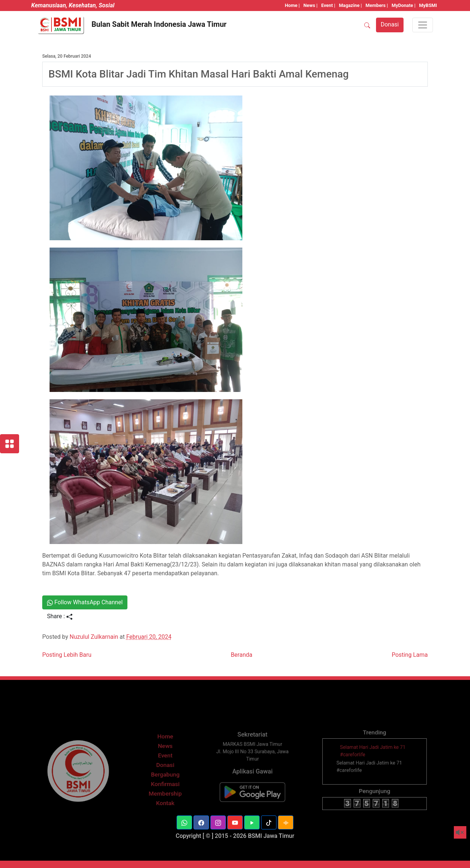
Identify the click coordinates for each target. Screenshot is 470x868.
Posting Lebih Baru (66, 654)
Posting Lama (410, 654)
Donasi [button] (390, 24)
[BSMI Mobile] (252, 801)
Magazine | (350, 5)
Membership (165, 803)
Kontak (165, 811)
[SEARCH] (367, 25)
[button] (184, 822)
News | (310, 5)
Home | (292, 5)
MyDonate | (404, 5)
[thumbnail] (343, 764)
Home (165, 755)
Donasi (165, 779)
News (165, 763)
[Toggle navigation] (422, 25)
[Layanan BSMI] (9, 443)
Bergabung (165, 787)
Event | (328, 5)
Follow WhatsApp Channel (85, 602)
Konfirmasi (165, 795)
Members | (377, 5)
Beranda (241, 654)
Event (165, 771)
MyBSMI (428, 5)
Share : (59, 616)
